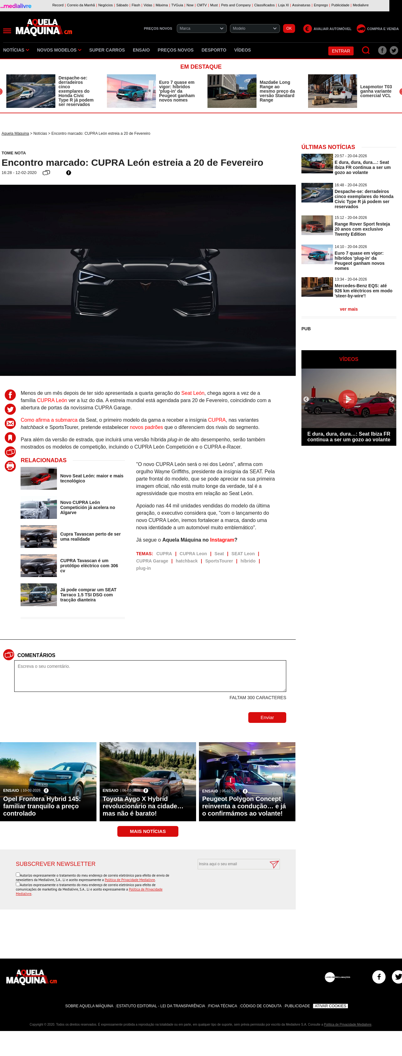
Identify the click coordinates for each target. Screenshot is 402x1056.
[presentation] (232, 885)
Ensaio (141, 50)
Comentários (36, 655)
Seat (219, 553)
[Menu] (7, 31)
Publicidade (297, 1006)
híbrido (248, 561)
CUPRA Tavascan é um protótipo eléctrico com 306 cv (89, 565)
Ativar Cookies (330, 1006)
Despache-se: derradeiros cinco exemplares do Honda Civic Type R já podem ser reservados (76, 91)
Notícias (16, 50)
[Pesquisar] (366, 50)
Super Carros (107, 50)
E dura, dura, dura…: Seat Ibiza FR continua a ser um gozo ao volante (363, 167)
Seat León (192, 393)
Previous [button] (306, 399)
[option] (50, 91)
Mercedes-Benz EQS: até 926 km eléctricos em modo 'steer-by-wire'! (364, 290)
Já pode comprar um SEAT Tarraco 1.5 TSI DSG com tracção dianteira (88, 594)
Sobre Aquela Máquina (89, 1006)
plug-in (143, 568)
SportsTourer (219, 561)
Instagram (222, 540)
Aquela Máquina (15, 133)
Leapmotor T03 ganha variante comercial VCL (376, 91)
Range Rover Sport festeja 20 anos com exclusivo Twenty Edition (362, 229)
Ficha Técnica (222, 1006)
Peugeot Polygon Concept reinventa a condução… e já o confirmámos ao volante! (244, 806)
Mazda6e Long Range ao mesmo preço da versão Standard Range (277, 91)
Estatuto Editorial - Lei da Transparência (160, 1006)
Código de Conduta (260, 1006)
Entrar (341, 50)
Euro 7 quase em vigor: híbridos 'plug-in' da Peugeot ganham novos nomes (177, 91)
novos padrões (146, 427)
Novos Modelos (59, 50)
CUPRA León (52, 400)
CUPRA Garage (152, 561)
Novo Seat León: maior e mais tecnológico (91, 478)
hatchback (187, 561)
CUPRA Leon (193, 553)
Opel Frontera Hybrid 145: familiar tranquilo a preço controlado (42, 806)
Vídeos (242, 50)
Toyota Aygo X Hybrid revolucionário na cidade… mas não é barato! (143, 806)
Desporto (213, 50)
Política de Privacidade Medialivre (130, 880)
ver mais (349, 309)
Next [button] (391, 399)
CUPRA (217, 420)
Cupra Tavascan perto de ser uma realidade (90, 536)
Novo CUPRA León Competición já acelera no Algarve (87, 507)
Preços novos (176, 50)
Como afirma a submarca (49, 420)
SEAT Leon (243, 553)
